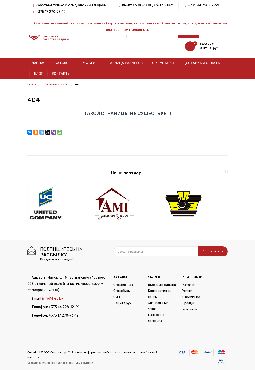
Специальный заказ (158, 306)
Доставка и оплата (201, 63)
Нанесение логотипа (156, 318)
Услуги (91, 63)
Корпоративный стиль (160, 294)
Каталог (64, 63)
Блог (38, 74)
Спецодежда (123, 285)
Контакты (61, 74)
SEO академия (84, 362)
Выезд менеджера (162, 285)
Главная (37, 63)
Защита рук (122, 303)
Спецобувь (121, 291)
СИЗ (116, 297)
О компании (163, 63)
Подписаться (212, 251)
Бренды (188, 303)
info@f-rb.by (52, 299)
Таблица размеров (125, 63)
